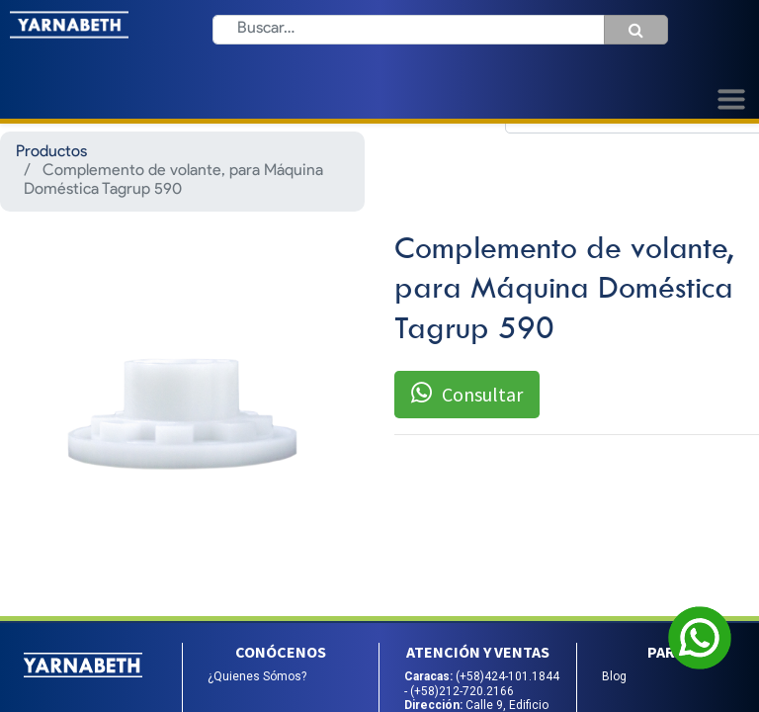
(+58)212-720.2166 (462, 691)
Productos (51, 152)
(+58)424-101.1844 (507, 676)
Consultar (467, 393)
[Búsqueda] (636, 29)
